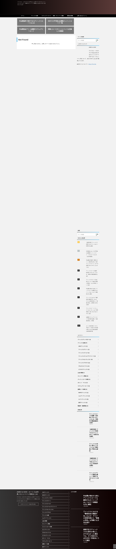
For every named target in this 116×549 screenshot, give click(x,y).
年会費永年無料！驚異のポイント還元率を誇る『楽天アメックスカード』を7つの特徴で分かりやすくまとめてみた (92, 255)
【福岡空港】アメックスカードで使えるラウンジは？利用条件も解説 (93, 454)
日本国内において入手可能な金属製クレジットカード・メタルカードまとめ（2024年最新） (92, 246)
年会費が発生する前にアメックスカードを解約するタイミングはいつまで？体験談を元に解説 (92, 283)
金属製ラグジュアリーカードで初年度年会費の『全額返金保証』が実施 (92, 311)
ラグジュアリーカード (46, 15)
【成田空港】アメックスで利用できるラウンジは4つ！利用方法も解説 (92, 236)
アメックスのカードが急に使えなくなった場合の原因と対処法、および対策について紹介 (92, 274)
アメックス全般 (34, 15)
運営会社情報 (70, 15)
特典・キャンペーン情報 (58, 15)
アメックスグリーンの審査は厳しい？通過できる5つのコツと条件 (94, 468)
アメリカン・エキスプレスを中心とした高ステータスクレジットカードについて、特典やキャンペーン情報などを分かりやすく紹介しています (28, 490)
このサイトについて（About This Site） (28, 496)
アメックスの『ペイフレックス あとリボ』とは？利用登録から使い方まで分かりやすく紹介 (92, 303)
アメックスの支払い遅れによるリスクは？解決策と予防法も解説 (93, 439)
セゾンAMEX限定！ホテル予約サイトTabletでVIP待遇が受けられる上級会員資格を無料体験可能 (92, 320)
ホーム (22, 15)
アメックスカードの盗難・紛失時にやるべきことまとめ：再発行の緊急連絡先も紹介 (92, 265)
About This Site (92, 56)
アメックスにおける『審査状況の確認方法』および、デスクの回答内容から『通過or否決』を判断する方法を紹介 (92, 293)
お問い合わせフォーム (82, 15)
